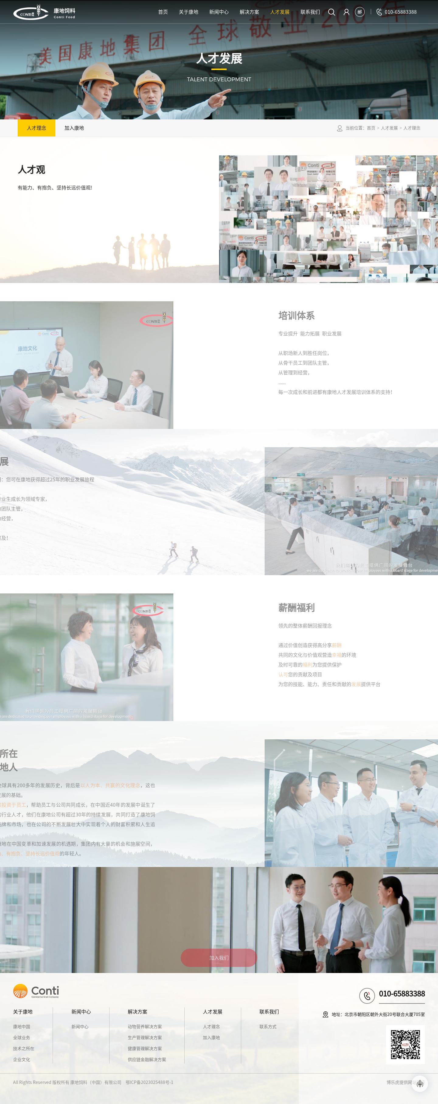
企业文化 (21, 1059)
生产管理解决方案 (145, 1037)
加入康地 (74, 128)
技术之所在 (23, 1048)
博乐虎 (393, 1082)
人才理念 (36, 128)
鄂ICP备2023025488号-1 (149, 1082)
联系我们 (310, 11)
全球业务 (21, 1037)
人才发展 (280, 11)
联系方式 (267, 1026)
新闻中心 (219, 11)
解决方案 (249, 11)
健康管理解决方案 (145, 1048)
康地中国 (21, 1026)
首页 (163, 11)
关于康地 (188, 11)
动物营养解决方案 (145, 1026)
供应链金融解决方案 (147, 1059)
